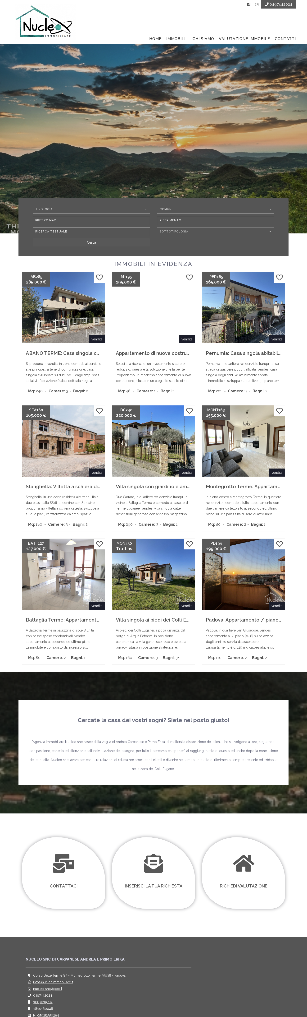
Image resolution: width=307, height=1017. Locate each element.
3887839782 (43, 1004)
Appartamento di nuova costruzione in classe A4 (172, 355)
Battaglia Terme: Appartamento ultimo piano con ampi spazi (95, 621)
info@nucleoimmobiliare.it (53, 984)
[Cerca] (91, 244)
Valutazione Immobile (243, 40)
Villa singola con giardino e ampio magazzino (168, 488)
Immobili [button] (176, 40)
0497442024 (42, 997)
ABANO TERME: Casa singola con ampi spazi (77, 355)
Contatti (284, 40)
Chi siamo (202, 40)
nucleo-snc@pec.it (47, 990)
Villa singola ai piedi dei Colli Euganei (159, 621)
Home (155, 40)
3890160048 (43, 1010)
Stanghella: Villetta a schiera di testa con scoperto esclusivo (96, 488)
